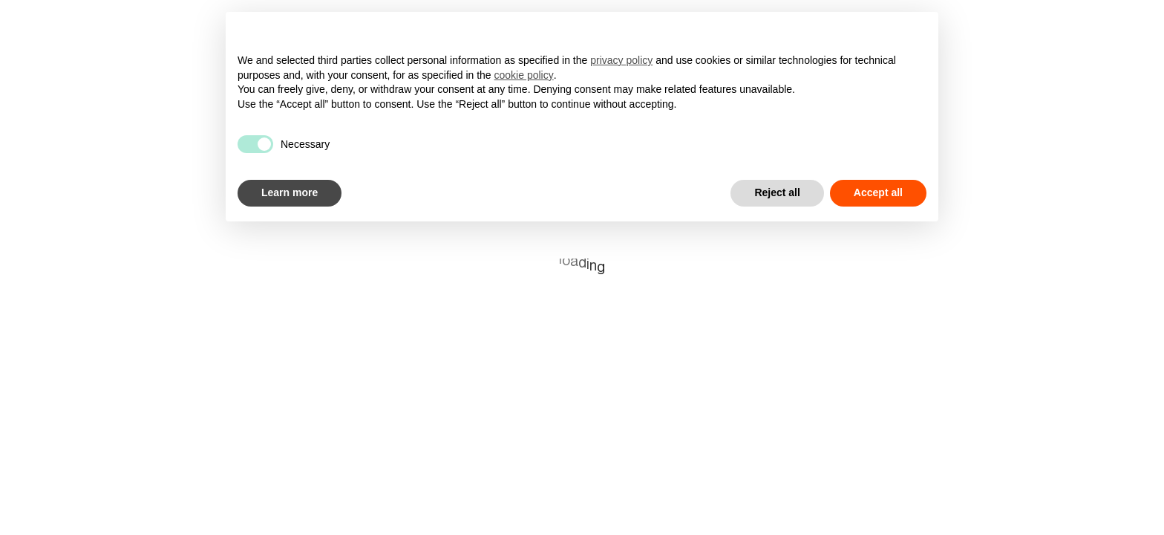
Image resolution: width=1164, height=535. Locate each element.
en (1109, 21)
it (1141, 21)
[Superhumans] (109, 21)
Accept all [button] (878, 192)
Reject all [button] (777, 192)
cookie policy (524, 75)
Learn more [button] (289, 192)
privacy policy (621, 60)
